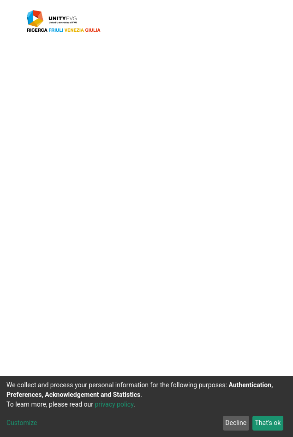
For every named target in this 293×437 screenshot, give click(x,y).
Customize (21, 423)
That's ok (267, 423)
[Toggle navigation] (258, 21)
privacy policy (118, 404)
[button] (234, 21)
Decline (234, 423)
